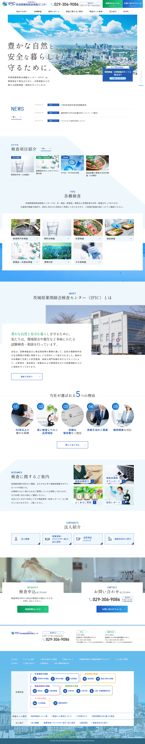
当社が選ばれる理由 (49, 659)
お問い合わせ (29, 663)
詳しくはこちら (72, 444)
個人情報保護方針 (62, 663)
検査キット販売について (62, 716)
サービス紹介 (30, 659)
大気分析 (81, 691)
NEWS (126, 11)
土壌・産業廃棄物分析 (100, 691)
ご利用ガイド (82, 716)
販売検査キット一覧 (39, 716)
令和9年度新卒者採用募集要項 (73, 105)
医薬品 (37, 691)
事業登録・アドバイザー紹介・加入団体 (59, 722)
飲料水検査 (57, 678)
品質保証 (84, 722)
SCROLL (141, 85)
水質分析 (68, 691)
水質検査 (71, 678)
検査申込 (44, 663)
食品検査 (88, 678)
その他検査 (39, 703)
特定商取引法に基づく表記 (103, 716)
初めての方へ (27, 376)
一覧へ (13, 117)
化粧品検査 (51, 691)
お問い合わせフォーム (132, 4)
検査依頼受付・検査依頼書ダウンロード (95, 659)
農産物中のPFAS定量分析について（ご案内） (80, 113)
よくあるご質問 (122, 659)
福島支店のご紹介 (100, 722)
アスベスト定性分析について (73, 120)
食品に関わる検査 (104, 678)
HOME (15, 659)
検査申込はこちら (112, 4)
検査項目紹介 (60, 703)
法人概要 (35, 722)
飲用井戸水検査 (41, 678)
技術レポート (53, 11)
